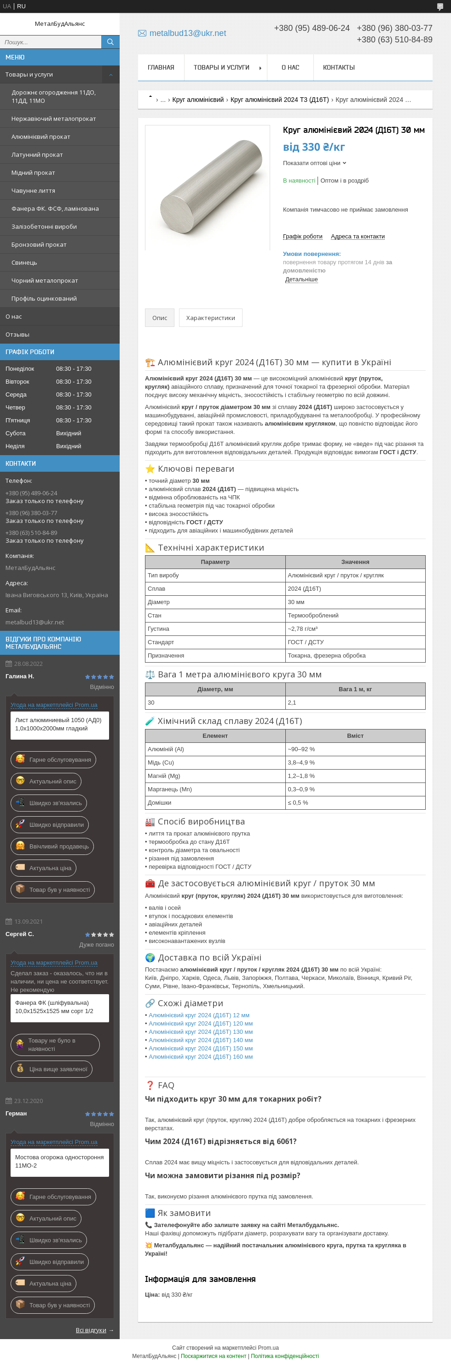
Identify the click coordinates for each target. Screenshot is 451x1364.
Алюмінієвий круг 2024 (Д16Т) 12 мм (199, 1015)
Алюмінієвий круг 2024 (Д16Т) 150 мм (201, 1048)
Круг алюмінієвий (198, 99)
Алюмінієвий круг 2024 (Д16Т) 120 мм (201, 1023)
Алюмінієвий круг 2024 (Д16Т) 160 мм (201, 1056)
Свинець (24, 262)
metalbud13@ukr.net (35, 622)
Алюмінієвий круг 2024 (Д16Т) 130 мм (201, 1031)
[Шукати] (110, 42)
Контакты (339, 67)
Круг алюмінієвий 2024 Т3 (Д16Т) (280, 99)
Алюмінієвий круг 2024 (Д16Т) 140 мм (201, 1040)
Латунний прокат (37, 154)
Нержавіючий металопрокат (54, 118)
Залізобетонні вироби (44, 226)
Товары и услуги (29, 74)
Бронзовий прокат (39, 244)
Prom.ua (268, 1348)
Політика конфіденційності (285, 1356)
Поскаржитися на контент (213, 1356)
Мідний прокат (33, 172)
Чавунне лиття (33, 190)
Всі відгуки (91, 1330)
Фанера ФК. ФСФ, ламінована (55, 208)
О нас (14, 316)
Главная (161, 67)
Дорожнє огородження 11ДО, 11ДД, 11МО (54, 96)
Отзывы (17, 334)
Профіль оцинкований (44, 298)
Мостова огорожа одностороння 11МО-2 (59, 1161)
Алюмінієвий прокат (41, 136)
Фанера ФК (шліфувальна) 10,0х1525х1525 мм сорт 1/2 (54, 1006)
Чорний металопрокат (45, 280)
